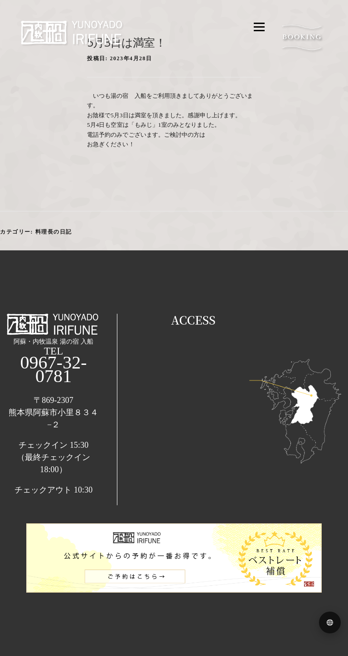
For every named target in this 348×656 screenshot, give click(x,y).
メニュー (249, 29)
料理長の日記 (53, 232)
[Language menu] (330, 622)
